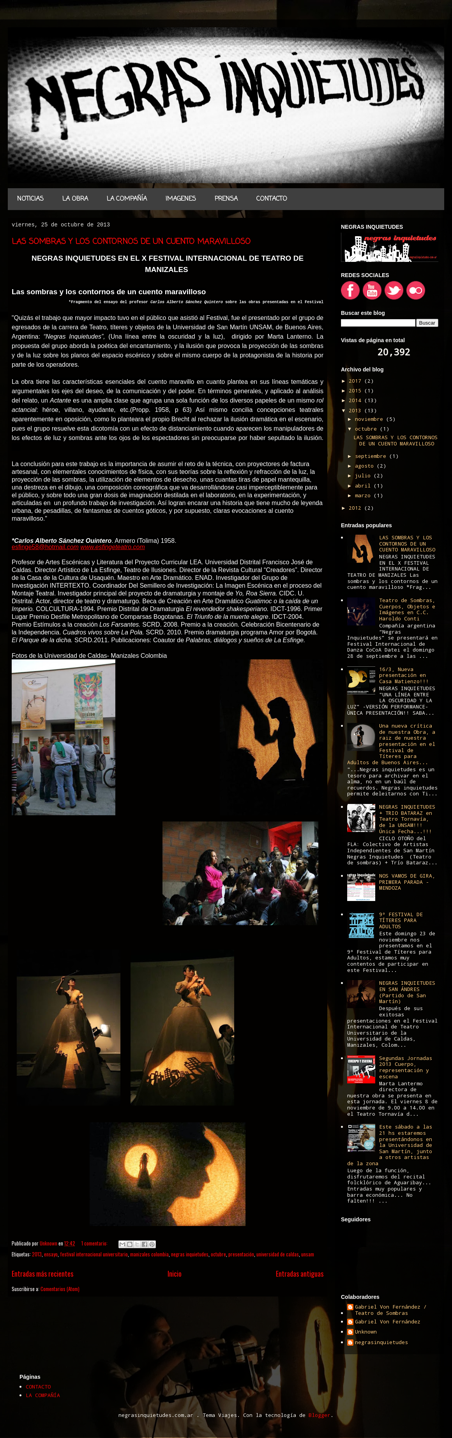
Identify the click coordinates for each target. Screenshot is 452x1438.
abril (364, 485)
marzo (364, 495)
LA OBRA (75, 199)
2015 (356, 390)
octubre (218, 1254)
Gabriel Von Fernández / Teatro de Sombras (391, 1310)
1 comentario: (95, 1243)
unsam (307, 1254)
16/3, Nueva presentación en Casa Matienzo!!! (404, 675)
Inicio (175, 1273)
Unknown (366, 1332)
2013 (37, 1254)
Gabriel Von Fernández (387, 1322)
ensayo (51, 1254)
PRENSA (226, 199)
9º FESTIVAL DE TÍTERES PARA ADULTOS (401, 920)
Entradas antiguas (299, 1273)
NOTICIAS (30, 199)
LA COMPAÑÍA (127, 199)
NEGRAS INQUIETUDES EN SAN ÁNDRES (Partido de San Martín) (407, 992)
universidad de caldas (277, 1254)
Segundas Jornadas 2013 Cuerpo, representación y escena (405, 1067)
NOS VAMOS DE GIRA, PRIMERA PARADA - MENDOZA (407, 881)
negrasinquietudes (381, 1342)
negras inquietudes (189, 1254)
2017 (356, 380)
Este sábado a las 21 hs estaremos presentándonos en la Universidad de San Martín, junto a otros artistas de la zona (389, 1145)
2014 (356, 400)
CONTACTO (271, 199)
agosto (366, 465)
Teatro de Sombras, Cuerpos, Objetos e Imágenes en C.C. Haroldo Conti (407, 609)
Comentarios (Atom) (60, 1289)
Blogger (319, 1415)
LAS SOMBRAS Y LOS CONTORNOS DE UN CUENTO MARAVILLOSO (131, 242)
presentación (241, 1254)
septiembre (372, 455)
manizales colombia (149, 1254)
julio (364, 475)
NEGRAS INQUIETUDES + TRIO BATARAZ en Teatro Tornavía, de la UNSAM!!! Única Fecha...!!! (407, 818)
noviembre (370, 418)
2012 (356, 507)
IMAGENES (181, 199)
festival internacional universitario (94, 1254)
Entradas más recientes (42, 1273)
